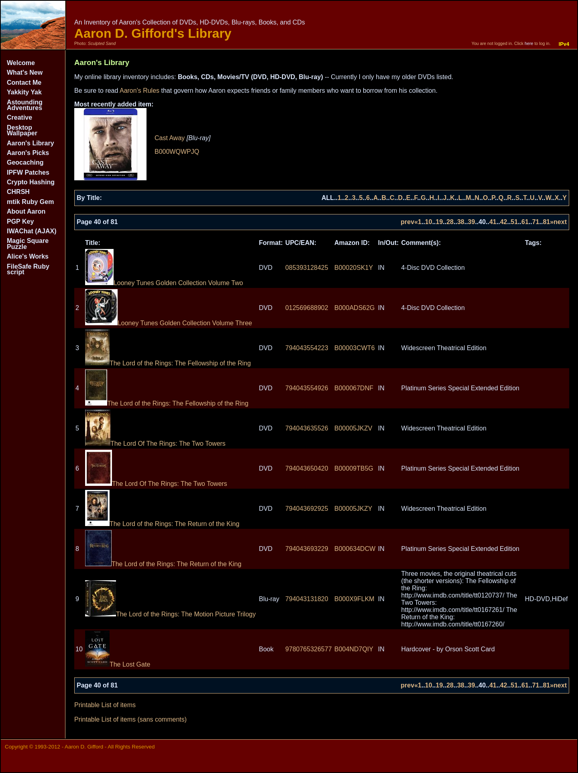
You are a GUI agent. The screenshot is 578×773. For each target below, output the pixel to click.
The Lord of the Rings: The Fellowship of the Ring (168, 363)
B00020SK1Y (353, 267)
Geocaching (25, 162)
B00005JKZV (353, 428)
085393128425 (306, 267)
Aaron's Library (30, 143)
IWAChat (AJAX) (32, 231)
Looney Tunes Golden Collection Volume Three (168, 323)
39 (471, 221)
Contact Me (24, 82)
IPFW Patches (28, 172)
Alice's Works (28, 256)
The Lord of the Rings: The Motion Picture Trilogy (170, 614)
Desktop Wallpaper (22, 130)
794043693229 (306, 548)
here (529, 43)
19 (439, 221)
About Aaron (26, 211)
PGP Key (20, 221)
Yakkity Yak (24, 92)
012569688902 (306, 307)
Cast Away (170, 138)
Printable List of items (105, 705)
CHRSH (18, 191)
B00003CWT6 (354, 348)
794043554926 (306, 388)
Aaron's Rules (139, 90)
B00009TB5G (353, 468)
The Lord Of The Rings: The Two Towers (155, 443)
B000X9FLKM (354, 599)
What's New (25, 72)
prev (407, 221)
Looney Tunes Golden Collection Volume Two (164, 282)
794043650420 (306, 468)
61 (525, 221)
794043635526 (306, 428)
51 (514, 221)
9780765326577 (308, 649)
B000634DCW (354, 548)
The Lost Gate (117, 664)
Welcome (21, 62)
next (560, 221)
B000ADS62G (354, 307)
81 (546, 221)
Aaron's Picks (28, 152)
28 (450, 221)
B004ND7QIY (353, 649)
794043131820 (306, 599)
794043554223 (306, 348)
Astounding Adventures (25, 105)
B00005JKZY (353, 508)
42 (503, 221)
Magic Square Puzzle (28, 243)
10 (428, 221)
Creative (19, 117)
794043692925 (306, 508)
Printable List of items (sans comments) (130, 719)
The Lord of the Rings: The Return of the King (162, 523)
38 (460, 221)
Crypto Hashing (31, 182)
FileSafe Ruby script (28, 269)
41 (493, 221)
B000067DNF (353, 388)
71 (535, 221)
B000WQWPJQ (177, 151)
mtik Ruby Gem (30, 201)
